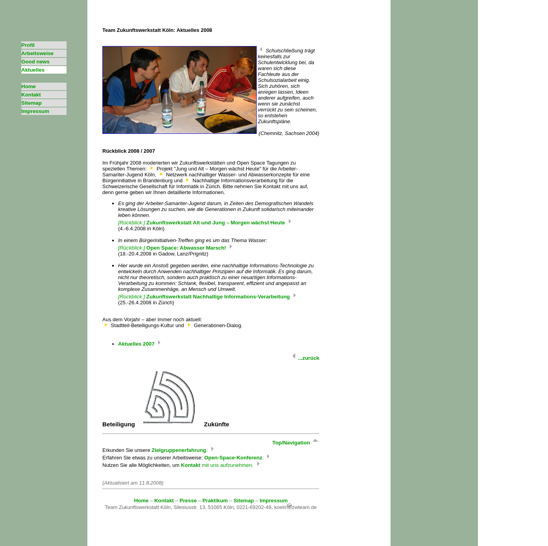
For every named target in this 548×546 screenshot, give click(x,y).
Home (28, 86)
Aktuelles (32, 70)
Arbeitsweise (37, 53)
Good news (35, 62)
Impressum (35, 111)
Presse (188, 500)
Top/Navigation (295, 443)
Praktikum (215, 500)
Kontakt (31, 95)
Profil (28, 45)
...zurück (304, 358)
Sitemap (31, 103)
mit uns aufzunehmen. (221, 465)
